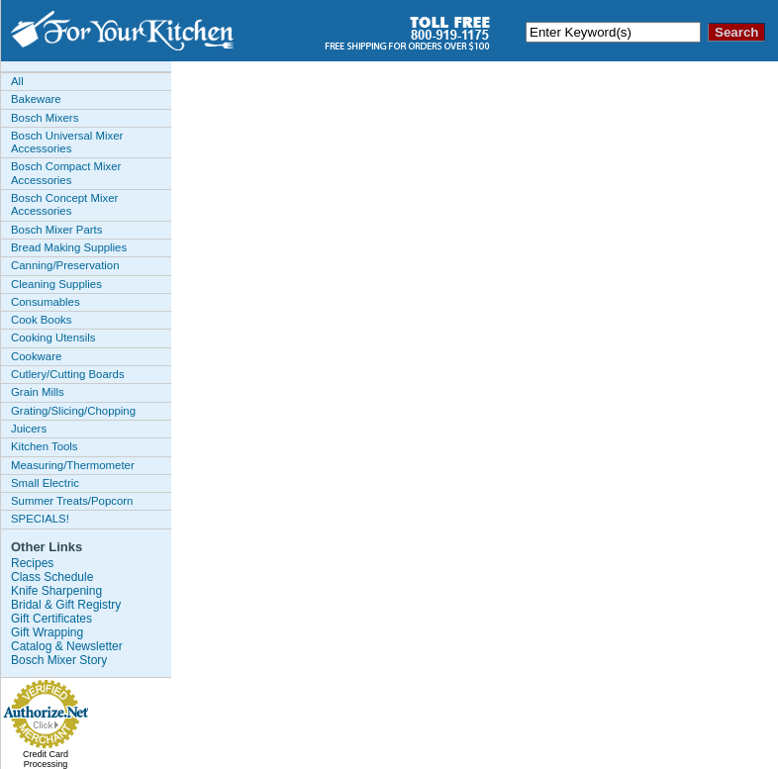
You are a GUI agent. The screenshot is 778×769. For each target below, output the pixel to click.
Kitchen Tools (44, 446)
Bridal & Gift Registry (66, 605)
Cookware (36, 356)
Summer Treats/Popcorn (72, 501)
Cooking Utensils (53, 337)
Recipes (32, 563)
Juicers (29, 428)
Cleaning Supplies (56, 284)
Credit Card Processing (45, 759)
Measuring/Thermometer (73, 465)
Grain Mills (37, 392)
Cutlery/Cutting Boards (68, 374)
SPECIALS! (40, 519)
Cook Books (41, 320)
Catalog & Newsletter (67, 646)
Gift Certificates (51, 618)
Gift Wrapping (47, 632)
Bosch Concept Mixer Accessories (64, 204)
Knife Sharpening (56, 591)
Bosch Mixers (44, 118)
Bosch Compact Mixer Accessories (66, 172)
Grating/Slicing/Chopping (73, 411)
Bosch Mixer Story (59, 660)
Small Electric (45, 483)
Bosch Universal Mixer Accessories (67, 142)
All (17, 81)
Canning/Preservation (65, 265)
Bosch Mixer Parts (56, 230)
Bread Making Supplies (69, 247)
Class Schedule (52, 577)
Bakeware (36, 99)
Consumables (45, 302)
